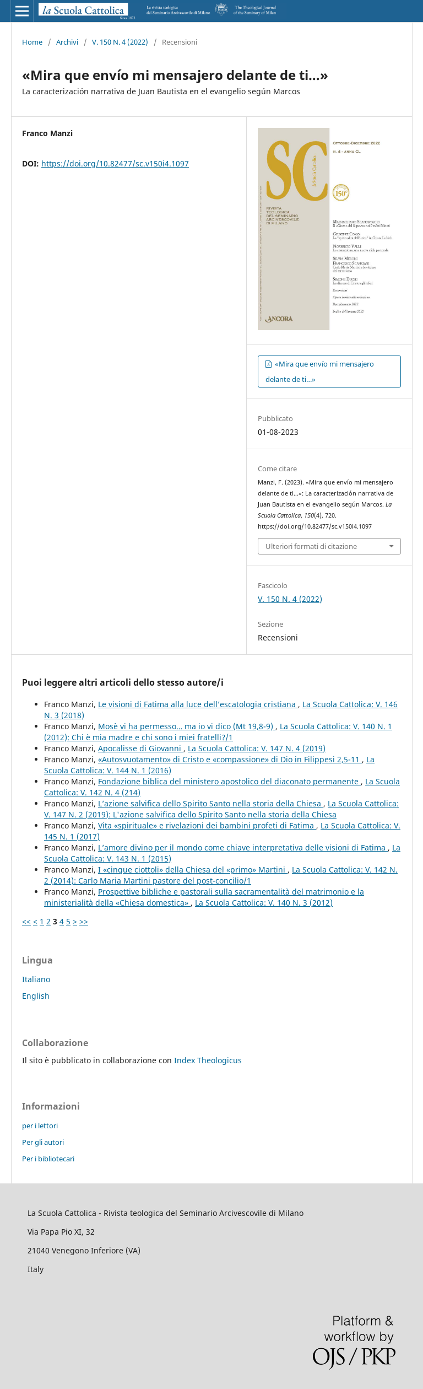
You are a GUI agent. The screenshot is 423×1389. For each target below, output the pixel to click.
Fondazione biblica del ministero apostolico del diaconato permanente (229, 781)
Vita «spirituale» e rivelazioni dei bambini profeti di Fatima (207, 825)
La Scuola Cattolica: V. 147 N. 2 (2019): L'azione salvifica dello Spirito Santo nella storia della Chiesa (221, 809)
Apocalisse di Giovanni (140, 748)
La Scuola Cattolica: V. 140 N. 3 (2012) (264, 902)
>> (83, 921)
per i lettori (40, 1125)
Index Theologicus (208, 1060)
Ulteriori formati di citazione (311, 546)
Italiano (36, 979)
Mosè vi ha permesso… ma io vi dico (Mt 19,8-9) (186, 726)
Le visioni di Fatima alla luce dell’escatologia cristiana (198, 704)
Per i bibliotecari (48, 1159)
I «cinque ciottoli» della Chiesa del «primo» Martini (193, 869)
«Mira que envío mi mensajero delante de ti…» (319, 371)
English (36, 995)
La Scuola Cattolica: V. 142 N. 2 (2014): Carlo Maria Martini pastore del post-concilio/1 (221, 875)
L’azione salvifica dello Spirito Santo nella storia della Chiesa (210, 803)
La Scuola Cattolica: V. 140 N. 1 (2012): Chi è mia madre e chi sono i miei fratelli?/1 (218, 731)
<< (26, 921)
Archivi (67, 42)
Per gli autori (43, 1142)
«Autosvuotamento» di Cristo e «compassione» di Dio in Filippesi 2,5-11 (230, 759)
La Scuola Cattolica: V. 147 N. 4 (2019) (257, 748)
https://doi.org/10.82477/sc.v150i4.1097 (115, 163)
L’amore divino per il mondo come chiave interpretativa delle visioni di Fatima (243, 847)
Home (32, 42)
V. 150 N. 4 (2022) (120, 42)
